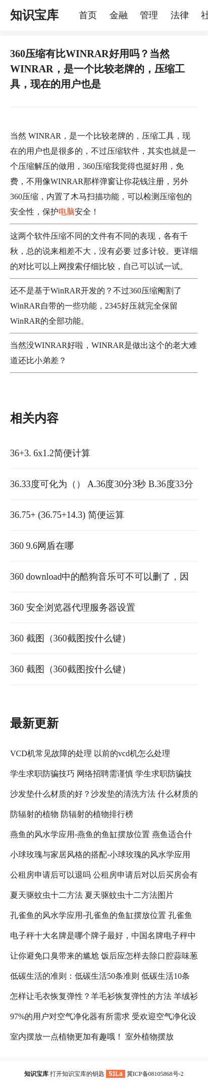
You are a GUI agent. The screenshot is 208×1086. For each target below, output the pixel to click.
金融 (119, 15)
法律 (180, 15)
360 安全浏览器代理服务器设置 (72, 607)
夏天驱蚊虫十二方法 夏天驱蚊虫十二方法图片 (92, 895)
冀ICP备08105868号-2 (155, 1073)
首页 (88, 15)
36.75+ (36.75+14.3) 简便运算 (67, 515)
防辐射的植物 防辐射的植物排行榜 (71, 814)
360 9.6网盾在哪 (42, 546)
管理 (149, 15)
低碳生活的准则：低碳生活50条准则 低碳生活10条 (100, 976)
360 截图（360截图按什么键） (70, 638)
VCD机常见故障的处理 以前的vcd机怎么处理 (90, 753)
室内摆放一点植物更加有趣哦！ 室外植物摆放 (92, 1036)
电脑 (67, 211)
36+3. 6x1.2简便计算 (50, 453)
